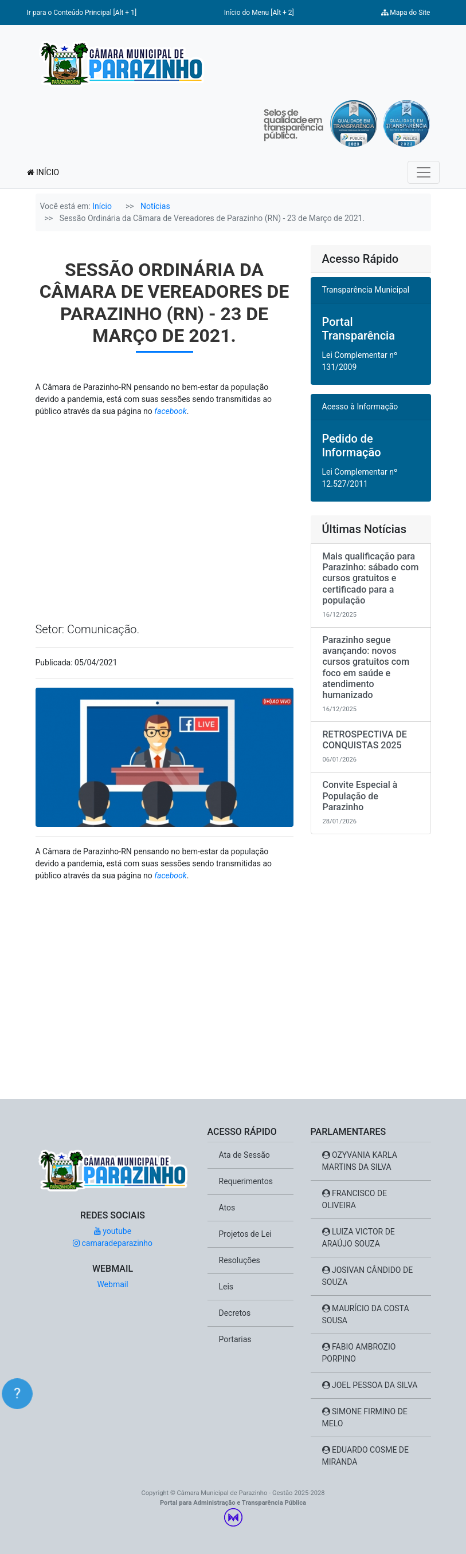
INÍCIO (43, 172)
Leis (226, 1286)
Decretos (235, 1313)
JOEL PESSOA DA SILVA (370, 1385)
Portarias (235, 1339)
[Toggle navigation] (424, 172)
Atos (227, 1207)
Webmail (112, 1284)
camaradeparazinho (112, 1243)
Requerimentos (246, 1181)
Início (102, 206)
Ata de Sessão (244, 1154)
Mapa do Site (405, 13)
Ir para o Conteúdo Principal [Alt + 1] (82, 13)
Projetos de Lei (245, 1234)
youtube (112, 1231)
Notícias (155, 206)
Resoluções (239, 1260)
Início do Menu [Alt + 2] (259, 13)
